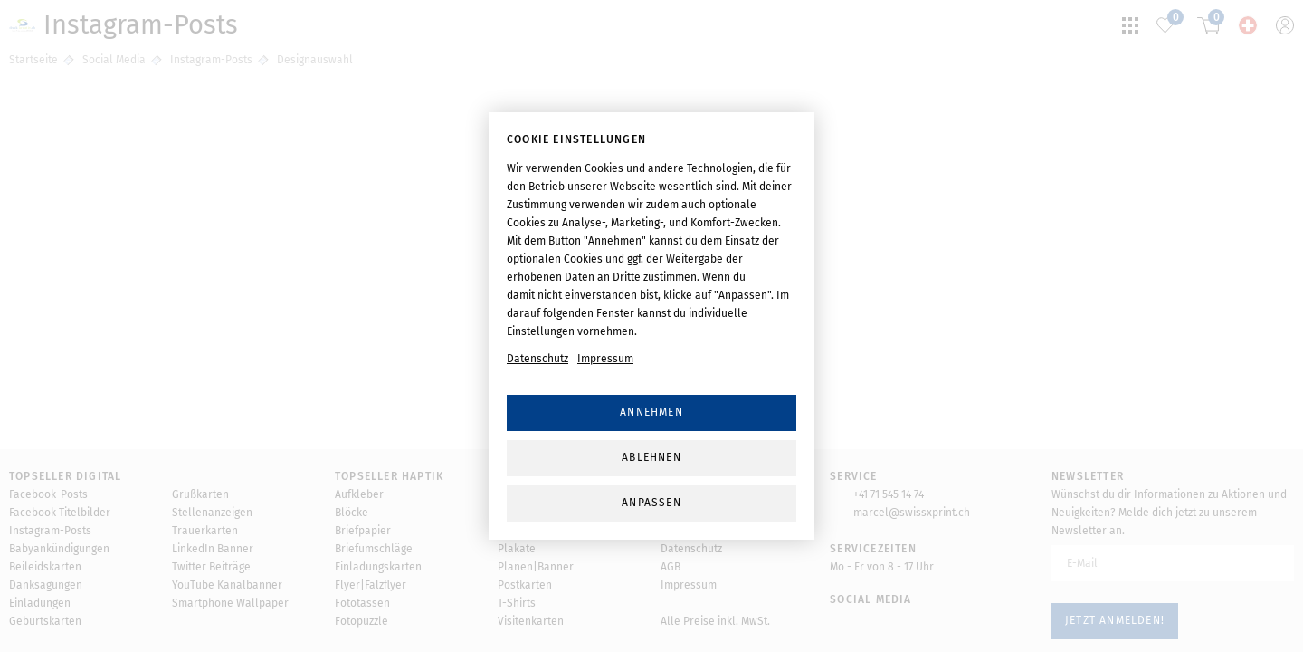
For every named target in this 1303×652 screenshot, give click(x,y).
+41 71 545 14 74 (888, 494)
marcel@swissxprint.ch (911, 512)
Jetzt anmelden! (1115, 620)
